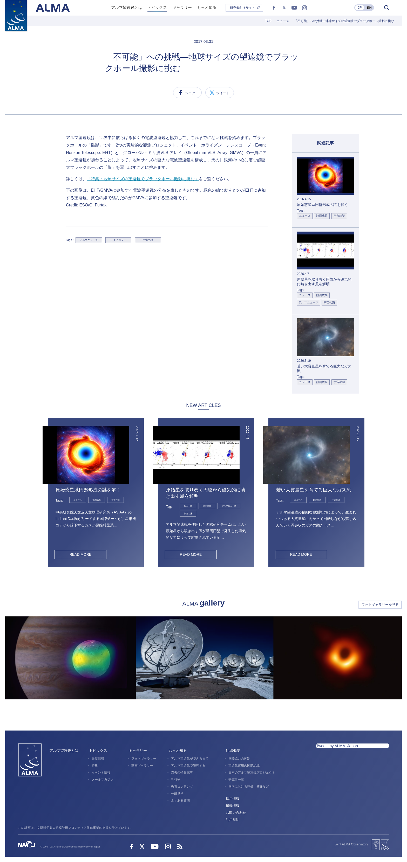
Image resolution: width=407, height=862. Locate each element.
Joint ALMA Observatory (351, 844)
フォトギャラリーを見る (380, 605)
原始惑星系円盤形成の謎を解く (88, 489)
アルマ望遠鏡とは (63, 750)
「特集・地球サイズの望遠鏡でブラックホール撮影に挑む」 (143, 179)
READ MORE (80, 554)
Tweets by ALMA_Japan (337, 745)
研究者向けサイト (242, 8)
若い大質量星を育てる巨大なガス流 (313, 489)
